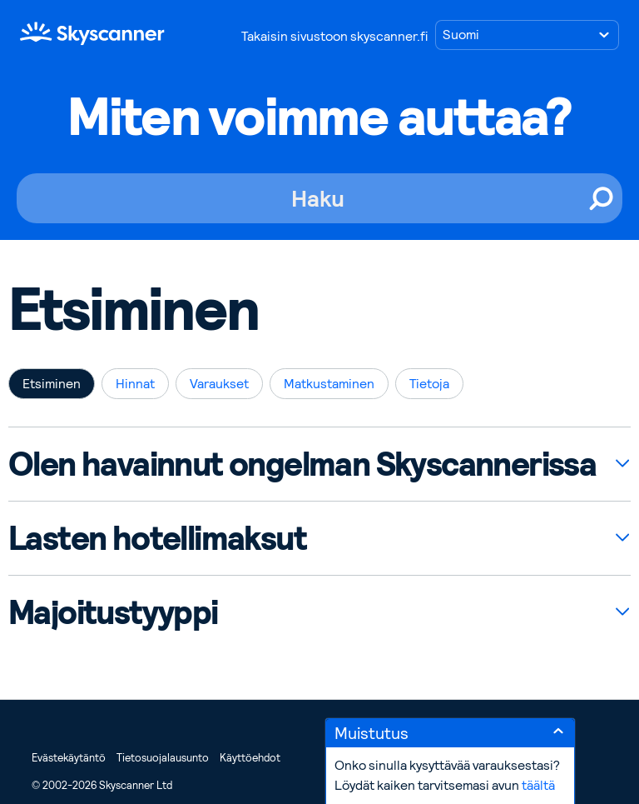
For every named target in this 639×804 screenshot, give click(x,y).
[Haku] (319, 198)
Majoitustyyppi (113, 612)
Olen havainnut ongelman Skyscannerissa (302, 464)
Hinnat (135, 384)
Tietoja (429, 384)
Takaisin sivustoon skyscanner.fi (334, 36)
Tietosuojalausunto (162, 758)
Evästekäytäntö (69, 758)
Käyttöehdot (250, 758)
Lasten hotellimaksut (157, 538)
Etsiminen (51, 384)
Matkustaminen (329, 384)
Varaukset (219, 384)
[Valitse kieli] (527, 35)
